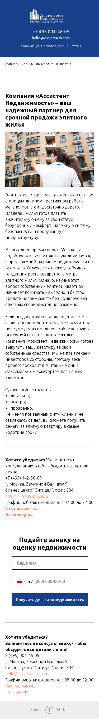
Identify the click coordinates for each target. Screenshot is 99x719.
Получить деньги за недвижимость (50, 600)
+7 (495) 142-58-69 (23, 478)
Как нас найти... (21, 508)
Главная (11, 63)
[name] (50, 563)
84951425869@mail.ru (26, 496)
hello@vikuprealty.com (26, 673)
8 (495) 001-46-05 (22, 655)
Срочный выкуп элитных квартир (46, 63)
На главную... (19, 514)
